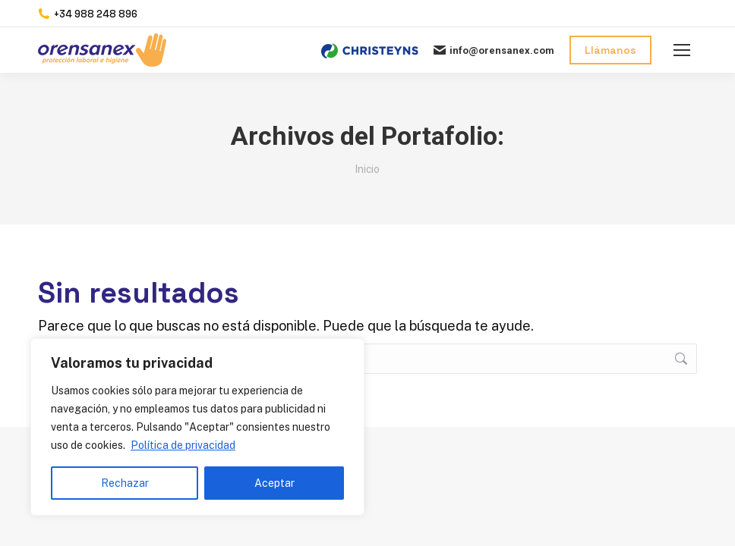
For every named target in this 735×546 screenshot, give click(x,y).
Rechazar (125, 483)
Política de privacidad (183, 445)
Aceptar (274, 483)
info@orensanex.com (494, 50)
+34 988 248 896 (87, 14)
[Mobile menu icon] (682, 50)
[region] (197, 427)
